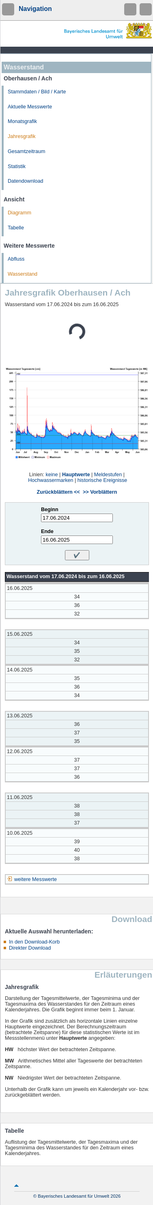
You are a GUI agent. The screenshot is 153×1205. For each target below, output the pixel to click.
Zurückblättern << (58, 492)
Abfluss (16, 259)
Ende (47, 531)
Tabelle (16, 228)
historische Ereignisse (102, 480)
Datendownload (25, 181)
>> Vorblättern (100, 492)
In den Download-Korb (34, 942)
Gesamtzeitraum (26, 151)
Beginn (49, 509)
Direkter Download (30, 948)
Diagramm (19, 213)
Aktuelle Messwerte (30, 107)
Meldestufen (108, 474)
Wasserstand (22, 274)
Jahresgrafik (22, 136)
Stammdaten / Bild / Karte (37, 92)
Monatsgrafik (22, 121)
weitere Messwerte (35, 879)
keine (51, 474)
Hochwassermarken (50, 480)
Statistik (17, 166)
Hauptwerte (76, 474)
